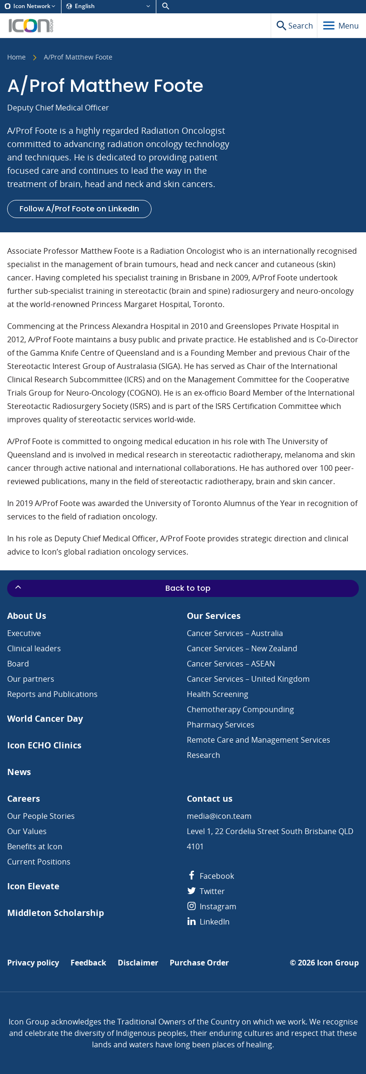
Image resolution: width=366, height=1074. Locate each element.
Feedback (88, 963)
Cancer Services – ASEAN (231, 663)
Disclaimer (138, 963)
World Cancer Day (45, 719)
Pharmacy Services (220, 724)
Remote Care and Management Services (258, 740)
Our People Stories (41, 816)
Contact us (210, 799)
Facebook (210, 876)
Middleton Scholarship (55, 913)
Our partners (30, 679)
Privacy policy (33, 963)
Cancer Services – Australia (235, 633)
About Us (26, 616)
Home (16, 57)
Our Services (214, 616)
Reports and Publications (52, 694)
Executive (24, 633)
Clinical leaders (34, 648)
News (19, 772)
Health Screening (217, 694)
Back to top (112, 588)
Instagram (211, 906)
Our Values (27, 831)
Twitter (206, 891)
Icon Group (338, 963)
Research (203, 755)
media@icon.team (219, 816)
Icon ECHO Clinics (44, 745)
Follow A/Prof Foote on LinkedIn (79, 208)
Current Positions (39, 861)
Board (18, 663)
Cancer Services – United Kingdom (248, 679)
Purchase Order (199, 963)
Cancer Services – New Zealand (242, 648)
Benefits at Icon (34, 846)
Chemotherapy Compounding (240, 709)
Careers (23, 799)
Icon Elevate (33, 886)
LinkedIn (208, 921)
